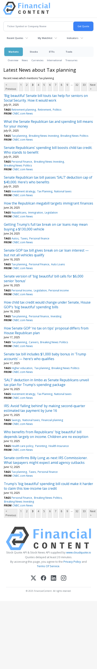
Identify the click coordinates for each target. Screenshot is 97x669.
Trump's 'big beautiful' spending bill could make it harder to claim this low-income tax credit (48, 486)
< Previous (11, 87)
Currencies (37, 60)
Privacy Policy (72, 562)
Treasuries (71, 60)
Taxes (24, 238)
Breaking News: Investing (44, 136)
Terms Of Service (48, 566)
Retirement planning (24, 109)
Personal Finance (22, 161)
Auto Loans (58, 264)
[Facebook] (43, 578)
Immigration (35, 212)
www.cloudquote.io (78, 552)
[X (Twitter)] (33, 578)
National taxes (62, 191)
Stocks (34, 51)
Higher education (22, 368)
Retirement (44, 109)
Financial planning (52, 420)
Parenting (41, 446)
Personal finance (39, 238)
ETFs (51, 51)
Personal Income (22, 290)
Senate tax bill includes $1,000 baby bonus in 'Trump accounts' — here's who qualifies (45, 356)
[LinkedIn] (53, 578)
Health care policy (22, 446)
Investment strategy (23, 191)
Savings (16, 420)
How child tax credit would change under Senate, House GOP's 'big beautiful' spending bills (47, 304)
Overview (13, 60)
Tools (69, 51)
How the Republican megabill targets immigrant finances (48, 203)
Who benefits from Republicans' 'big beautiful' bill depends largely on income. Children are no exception (46, 434)
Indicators (72, 38)
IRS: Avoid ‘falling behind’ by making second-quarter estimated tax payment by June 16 (44, 408)
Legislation (51, 212)
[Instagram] (63, 578)
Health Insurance (58, 446)
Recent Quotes (15, 38)
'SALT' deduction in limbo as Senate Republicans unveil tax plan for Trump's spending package (46, 382)
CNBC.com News (22, 113)
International (54, 60)
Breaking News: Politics (74, 136)
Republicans (19, 212)
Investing (56, 316)
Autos (15, 238)
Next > (93, 87)
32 (76, 85)
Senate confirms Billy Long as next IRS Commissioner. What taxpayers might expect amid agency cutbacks (46, 460)
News (25, 60)
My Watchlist (45, 38)
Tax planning (19, 136)
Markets (14, 51)
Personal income (58, 290)
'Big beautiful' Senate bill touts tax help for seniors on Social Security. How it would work (46, 98)
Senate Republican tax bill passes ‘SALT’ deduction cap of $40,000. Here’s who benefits (48, 179)
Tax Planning (44, 191)
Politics (57, 109)
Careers (33, 342)
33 (84, 85)
